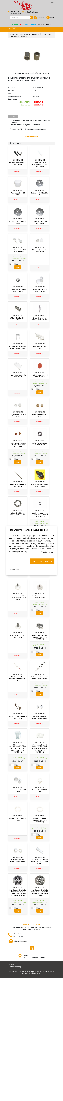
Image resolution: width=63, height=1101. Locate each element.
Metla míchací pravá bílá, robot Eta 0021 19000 (39, 678)
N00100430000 (40, 315)
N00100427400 (18, 742)
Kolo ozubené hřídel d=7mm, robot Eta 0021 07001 (18, 597)
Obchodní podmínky (15, 967)
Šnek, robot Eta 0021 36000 (39, 347)
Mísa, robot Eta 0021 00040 (18, 194)
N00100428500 (40, 344)
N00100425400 (18, 510)
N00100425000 (40, 440)
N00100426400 (40, 593)
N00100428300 (18, 887)
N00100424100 (40, 372)
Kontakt (11, 964)
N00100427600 (18, 787)
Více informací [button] (31, 138)
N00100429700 (40, 160)
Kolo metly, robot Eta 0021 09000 (17, 636)
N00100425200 (40, 482)
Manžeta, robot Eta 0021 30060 (18, 819)
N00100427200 (18, 714)
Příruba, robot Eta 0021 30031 (18, 791)
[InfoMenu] (52, 2)
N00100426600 (40, 633)
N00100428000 (18, 857)
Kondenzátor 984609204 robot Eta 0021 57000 (17, 347)
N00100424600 (18, 160)
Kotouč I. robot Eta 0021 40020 (39, 194)
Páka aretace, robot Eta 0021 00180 (17, 163)
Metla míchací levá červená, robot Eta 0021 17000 (17, 678)
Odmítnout (15, 569)
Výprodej (41, 24)
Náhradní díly (13, 34)
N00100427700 (40, 787)
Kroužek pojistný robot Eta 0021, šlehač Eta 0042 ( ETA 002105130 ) (40, 515)
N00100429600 (40, 287)
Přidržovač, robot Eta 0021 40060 (39, 251)
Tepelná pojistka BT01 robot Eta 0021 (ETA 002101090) (18, 445)
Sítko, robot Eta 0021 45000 (17, 319)
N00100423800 (18, 190)
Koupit (17, 267)
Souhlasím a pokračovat (42, 561)
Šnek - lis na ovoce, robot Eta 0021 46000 (39, 319)
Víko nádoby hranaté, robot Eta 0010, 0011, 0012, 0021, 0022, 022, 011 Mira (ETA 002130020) (39, 748)
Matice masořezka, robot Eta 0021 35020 (17, 861)
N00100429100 (18, 247)
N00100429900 (18, 315)
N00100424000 (18, 372)
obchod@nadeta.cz (31, 12)
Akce (21, 24)
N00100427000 (18, 674)
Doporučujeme (30, 24)
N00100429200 (40, 247)
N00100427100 (40, 674)
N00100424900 (18, 440)
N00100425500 (40, 510)
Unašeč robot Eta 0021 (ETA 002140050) (18, 251)
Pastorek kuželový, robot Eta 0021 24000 (39, 717)
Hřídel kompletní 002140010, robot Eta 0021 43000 (39, 164)
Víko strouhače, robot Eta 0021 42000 (40, 290)
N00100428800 (40, 190)
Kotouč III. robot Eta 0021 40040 (40, 222)
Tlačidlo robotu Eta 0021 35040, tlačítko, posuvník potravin (40, 861)
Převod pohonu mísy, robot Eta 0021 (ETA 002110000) (39, 637)
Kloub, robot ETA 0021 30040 (40, 791)
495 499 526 (15, 11)
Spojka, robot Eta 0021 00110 (18, 415)
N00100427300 (40, 714)
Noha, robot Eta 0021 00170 (39, 415)
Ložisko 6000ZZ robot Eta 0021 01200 (39, 444)
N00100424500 (40, 412)
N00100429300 (18, 287)
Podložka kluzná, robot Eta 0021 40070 (18, 290)
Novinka (15, 24)
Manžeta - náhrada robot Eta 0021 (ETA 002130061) (40, 820)
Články (48, 24)
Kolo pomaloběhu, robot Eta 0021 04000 (39, 485)
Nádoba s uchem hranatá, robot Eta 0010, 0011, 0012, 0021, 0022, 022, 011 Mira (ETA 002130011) (17, 748)
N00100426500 (18, 633)
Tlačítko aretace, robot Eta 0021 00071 (39, 376)
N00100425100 (18, 482)
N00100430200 (18, 344)
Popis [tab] (13, 116)
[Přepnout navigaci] (13, 29)
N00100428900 (18, 219)
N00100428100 (40, 857)
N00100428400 (40, 887)
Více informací (47, 552)
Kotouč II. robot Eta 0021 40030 (18, 222)
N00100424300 (18, 412)
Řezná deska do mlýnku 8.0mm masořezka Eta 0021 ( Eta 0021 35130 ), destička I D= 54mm (17, 892)
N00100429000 (40, 219)
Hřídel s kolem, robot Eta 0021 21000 (18, 717)
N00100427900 (40, 816)
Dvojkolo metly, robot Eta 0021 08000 (40, 597)
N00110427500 (40, 742)
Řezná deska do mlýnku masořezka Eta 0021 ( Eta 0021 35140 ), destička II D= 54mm (40, 892)
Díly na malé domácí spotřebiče (30, 34)
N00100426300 (18, 593)
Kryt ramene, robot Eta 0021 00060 (18, 376)
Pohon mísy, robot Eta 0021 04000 (18, 485)
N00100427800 (18, 816)
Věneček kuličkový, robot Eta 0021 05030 (17, 514)
